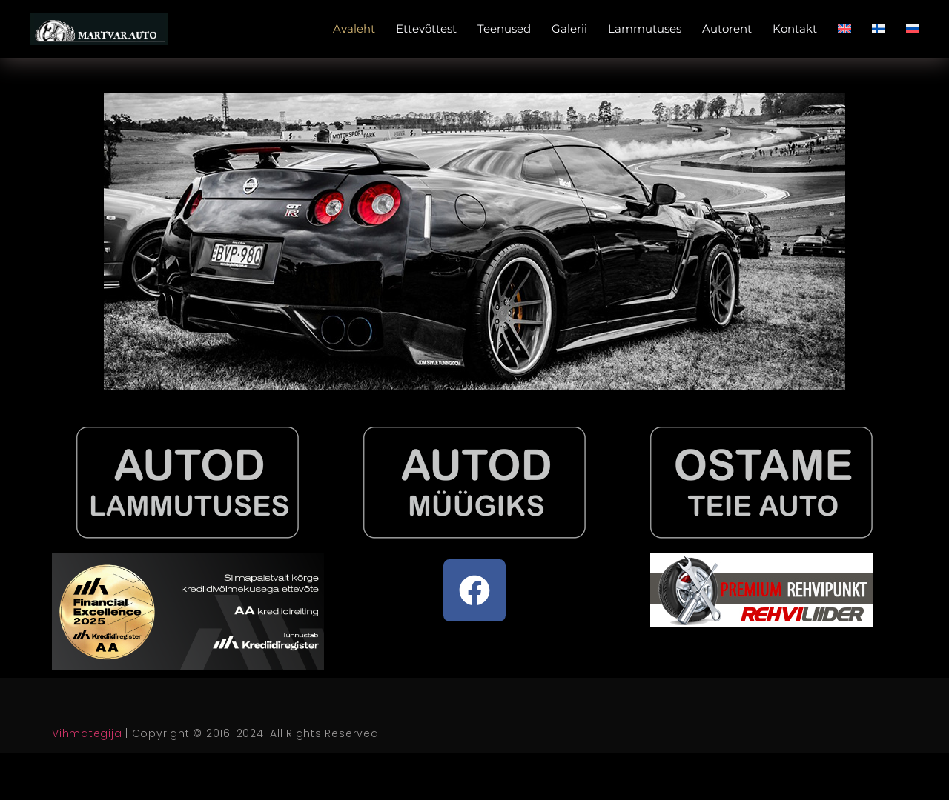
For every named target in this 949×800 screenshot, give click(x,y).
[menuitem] (844, 29)
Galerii (569, 28)
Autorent (727, 28)
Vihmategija (87, 733)
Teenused (504, 28)
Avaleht (354, 28)
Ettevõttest (426, 28)
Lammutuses (644, 28)
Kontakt (795, 28)
